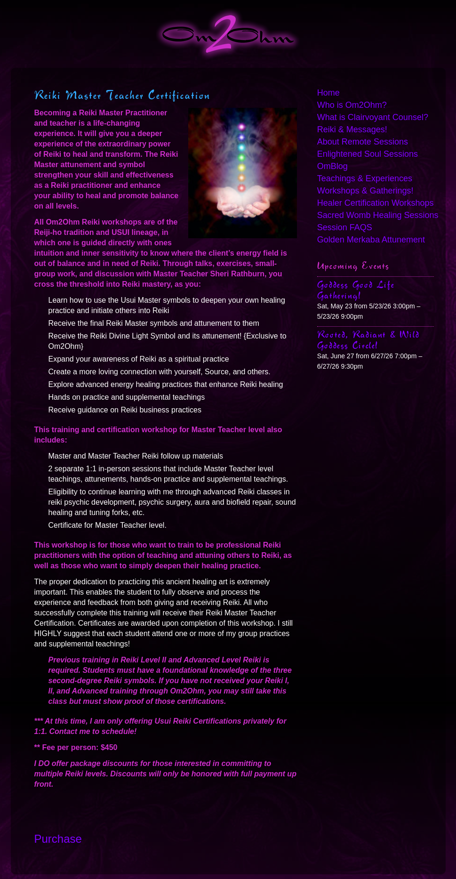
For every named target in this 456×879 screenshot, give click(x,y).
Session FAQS (344, 227)
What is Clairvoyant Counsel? (372, 117)
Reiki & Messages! (352, 129)
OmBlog (332, 166)
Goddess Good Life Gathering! (355, 290)
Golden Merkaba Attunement (371, 239)
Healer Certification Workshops (375, 203)
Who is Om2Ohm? (352, 105)
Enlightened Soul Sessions (367, 154)
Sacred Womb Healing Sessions (375, 215)
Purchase (58, 838)
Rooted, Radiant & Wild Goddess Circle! (368, 340)
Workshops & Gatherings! (365, 190)
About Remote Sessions (362, 141)
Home (328, 92)
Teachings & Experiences (364, 178)
